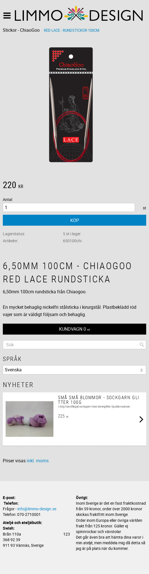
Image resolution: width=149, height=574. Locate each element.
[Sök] (142, 344)
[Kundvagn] (74, 329)
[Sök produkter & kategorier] (74, 344)
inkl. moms (38, 461)
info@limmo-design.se (36, 508)
